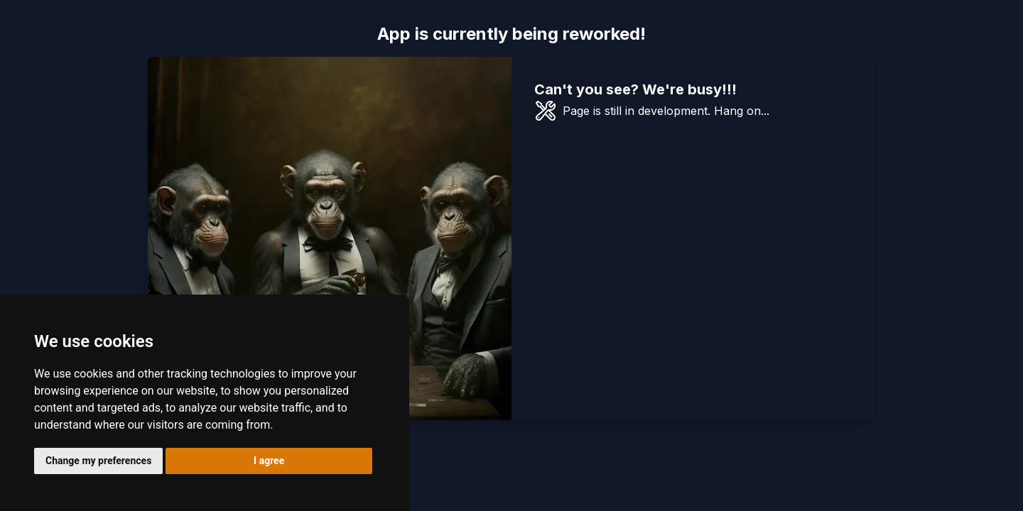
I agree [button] (269, 460)
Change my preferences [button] (98, 460)
